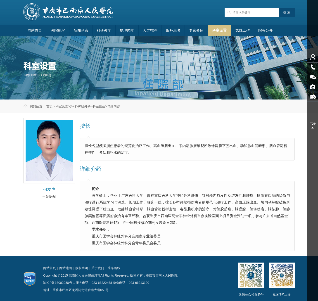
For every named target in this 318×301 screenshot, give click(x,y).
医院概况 (58, 30)
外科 (73, 106)
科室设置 (219, 30)
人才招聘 (150, 30)
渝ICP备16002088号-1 (59, 282)
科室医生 (99, 106)
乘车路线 (114, 268)
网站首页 (35, 30)
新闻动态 (81, 30)
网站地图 (65, 268)
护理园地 (127, 30)
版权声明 (81, 268)
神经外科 (84, 106)
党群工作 (242, 30)
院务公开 (265, 30)
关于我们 (97, 268)
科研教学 (104, 30)
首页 (49, 106)
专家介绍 (196, 30)
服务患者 (173, 30)
